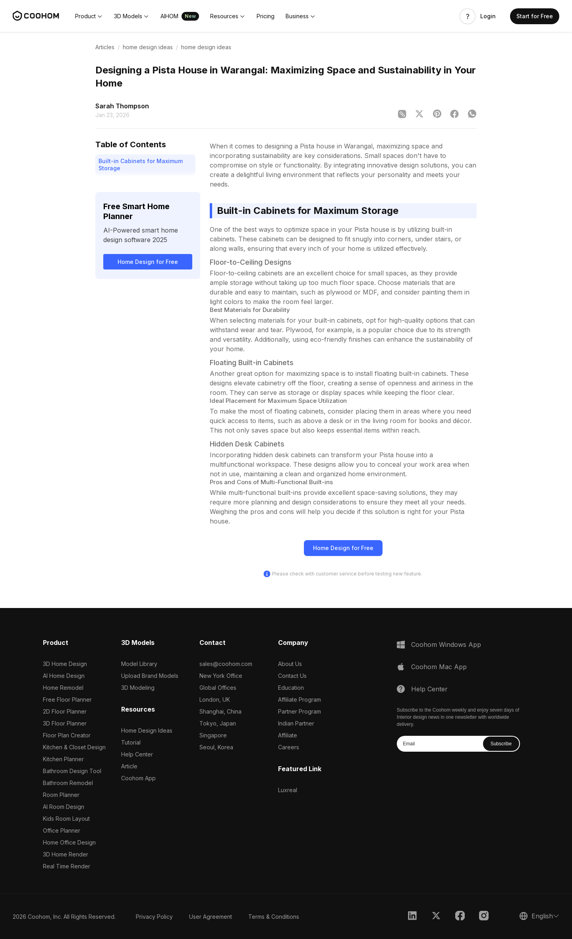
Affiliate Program (299, 699)
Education (291, 687)
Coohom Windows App (446, 644)
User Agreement (210, 916)
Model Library (139, 663)
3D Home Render (65, 854)
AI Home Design (64, 675)
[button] (89, 16)
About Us (290, 663)
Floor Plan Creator (67, 735)
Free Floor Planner (67, 699)
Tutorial (131, 742)
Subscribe (501, 744)
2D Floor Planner (65, 711)
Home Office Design (69, 842)
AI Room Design (63, 806)
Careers (288, 747)
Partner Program (299, 711)
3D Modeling (138, 687)
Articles (104, 47)
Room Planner (61, 794)
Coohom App (138, 778)
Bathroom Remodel (68, 782)
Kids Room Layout (66, 818)
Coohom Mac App (439, 667)
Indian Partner (296, 723)
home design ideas (148, 47)
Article (129, 766)
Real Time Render (66, 866)
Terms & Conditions (273, 916)
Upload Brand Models (149, 675)
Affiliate (287, 735)
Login (488, 16)
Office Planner (61, 830)
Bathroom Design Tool (72, 771)
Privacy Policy (154, 916)
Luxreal (287, 790)
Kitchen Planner (63, 759)
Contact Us (292, 675)
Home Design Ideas (146, 730)
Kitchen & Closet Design (74, 747)
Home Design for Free (148, 261)
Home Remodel (63, 687)
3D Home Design (65, 663)
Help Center (137, 754)
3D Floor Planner (65, 723)
